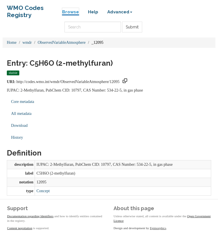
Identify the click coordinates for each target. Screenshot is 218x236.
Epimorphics (158, 228)
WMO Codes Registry (25, 9)
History (17, 137)
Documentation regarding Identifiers (30, 216)
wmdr (27, 42)
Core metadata (22, 102)
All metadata (21, 113)
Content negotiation (19, 228)
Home (11, 42)
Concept (43, 191)
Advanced (119, 12)
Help (93, 12)
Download (19, 125)
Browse (70, 12)
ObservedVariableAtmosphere (62, 42)
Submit (132, 27)
